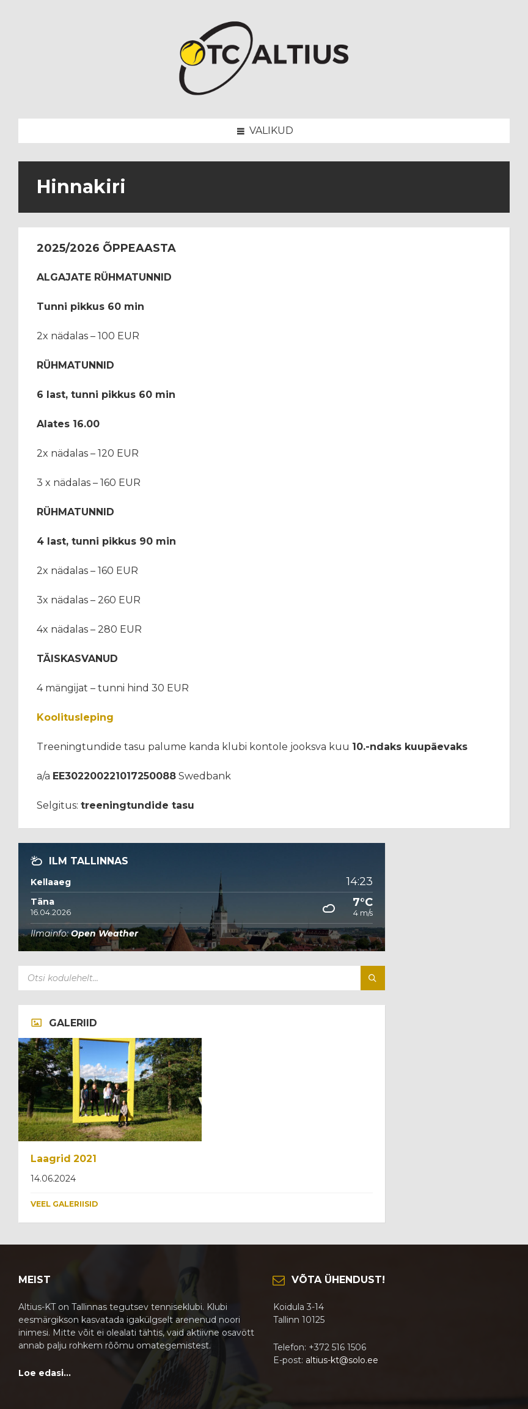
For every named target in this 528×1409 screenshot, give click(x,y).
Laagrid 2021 (64, 1158)
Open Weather (104, 933)
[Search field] (171, 978)
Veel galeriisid (64, 1204)
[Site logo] (264, 94)
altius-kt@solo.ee (342, 1360)
